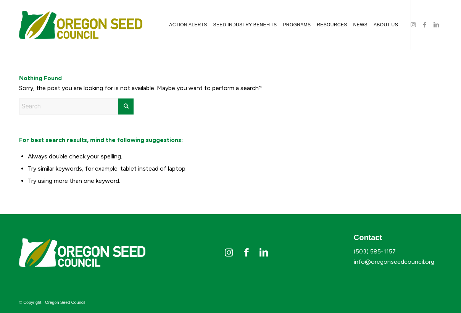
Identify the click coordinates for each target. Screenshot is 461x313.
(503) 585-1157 (375, 251)
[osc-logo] (80, 25)
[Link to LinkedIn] (436, 24)
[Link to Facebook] (424, 24)
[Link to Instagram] (413, 24)
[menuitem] (188, 25)
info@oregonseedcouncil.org (394, 261)
